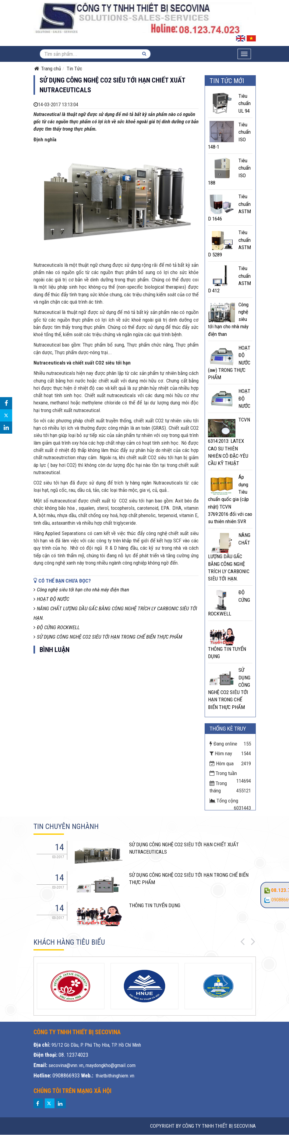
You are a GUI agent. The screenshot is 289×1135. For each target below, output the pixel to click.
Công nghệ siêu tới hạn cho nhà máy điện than (81, 590)
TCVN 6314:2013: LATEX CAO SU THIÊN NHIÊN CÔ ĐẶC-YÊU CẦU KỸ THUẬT (229, 441)
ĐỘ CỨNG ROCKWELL (56, 627)
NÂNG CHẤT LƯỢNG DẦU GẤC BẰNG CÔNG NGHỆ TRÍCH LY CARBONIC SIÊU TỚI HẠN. (229, 557)
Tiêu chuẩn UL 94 (244, 103)
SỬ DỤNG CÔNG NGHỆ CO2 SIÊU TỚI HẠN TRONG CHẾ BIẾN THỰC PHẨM (107, 637)
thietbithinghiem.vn (115, 1076)
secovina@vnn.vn (65, 1065)
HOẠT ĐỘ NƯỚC (51, 599)
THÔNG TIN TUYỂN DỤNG (154, 905)
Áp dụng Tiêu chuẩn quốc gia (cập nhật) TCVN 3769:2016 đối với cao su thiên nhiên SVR (230, 499)
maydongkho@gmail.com (111, 1065)
